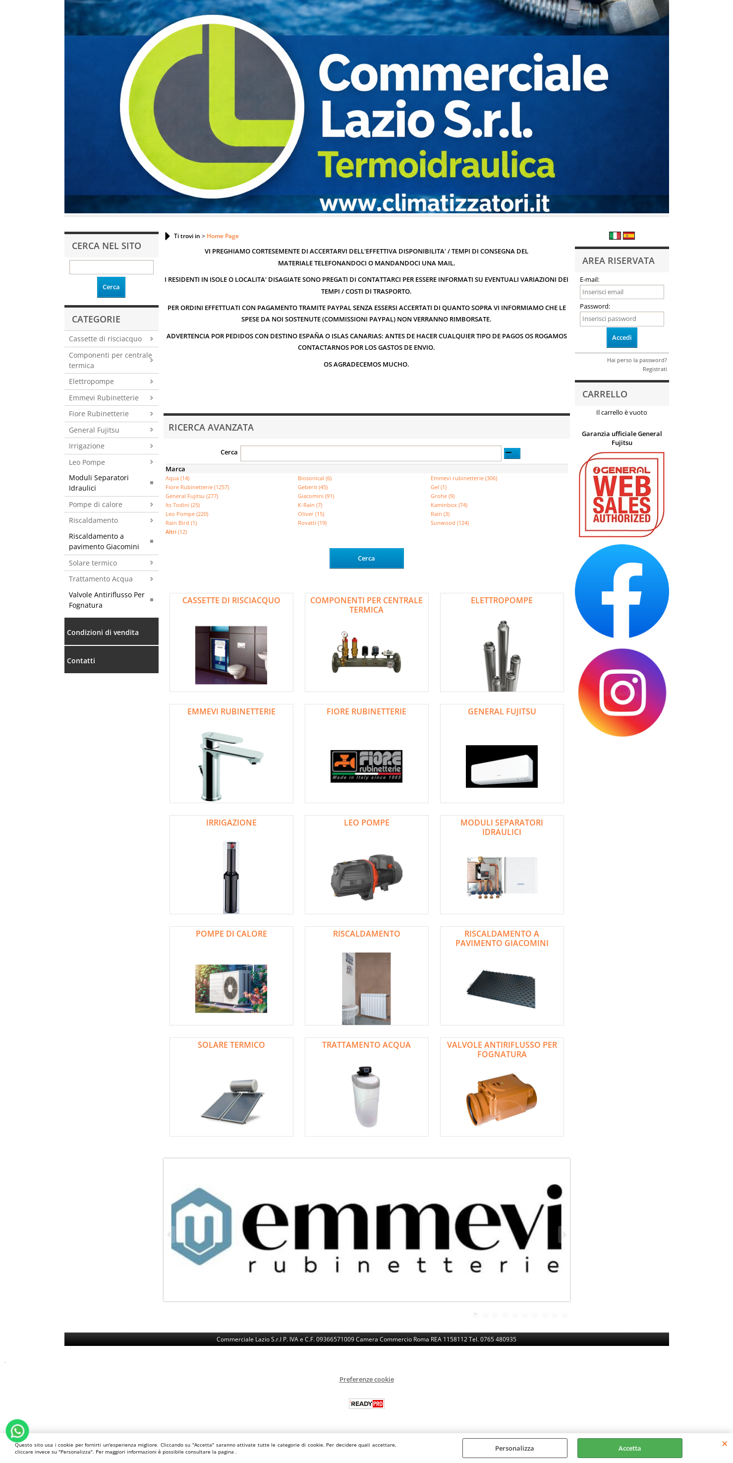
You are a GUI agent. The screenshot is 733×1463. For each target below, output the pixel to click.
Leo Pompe (87, 462)
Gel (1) (439, 487)
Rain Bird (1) (181, 522)
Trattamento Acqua (101, 578)
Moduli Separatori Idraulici (99, 483)
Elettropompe (91, 381)
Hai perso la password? (637, 360)
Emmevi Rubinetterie (104, 397)
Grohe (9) (442, 496)
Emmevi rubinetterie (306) (464, 478)
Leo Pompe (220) (187, 513)
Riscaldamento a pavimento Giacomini (104, 541)
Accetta (630, 1448)
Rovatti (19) (312, 522)
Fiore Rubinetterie (99, 413)
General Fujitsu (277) (192, 496)
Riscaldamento (93, 520)
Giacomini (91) (316, 496)
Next (563, 1234)
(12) (176, 531)
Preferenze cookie (366, 1379)
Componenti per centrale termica (110, 360)
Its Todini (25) (183, 505)
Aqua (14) (177, 478)
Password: (595, 306)
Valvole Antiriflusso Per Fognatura (107, 600)
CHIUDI (725, 1443)
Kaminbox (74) (449, 505)
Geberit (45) (313, 487)
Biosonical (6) (315, 478)
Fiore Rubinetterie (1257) (197, 487)
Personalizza (514, 1448)
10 (565, 1314)
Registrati (655, 369)
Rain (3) (440, 513)
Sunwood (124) (450, 522)
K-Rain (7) (310, 505)
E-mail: (589, 279)
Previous (170, 1234)
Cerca (229, 451)
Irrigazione (87, 445)
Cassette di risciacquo (105, 338)
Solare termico (93, 563)
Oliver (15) (311, 513)
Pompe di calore (95, 504)
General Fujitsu (94, 430)
